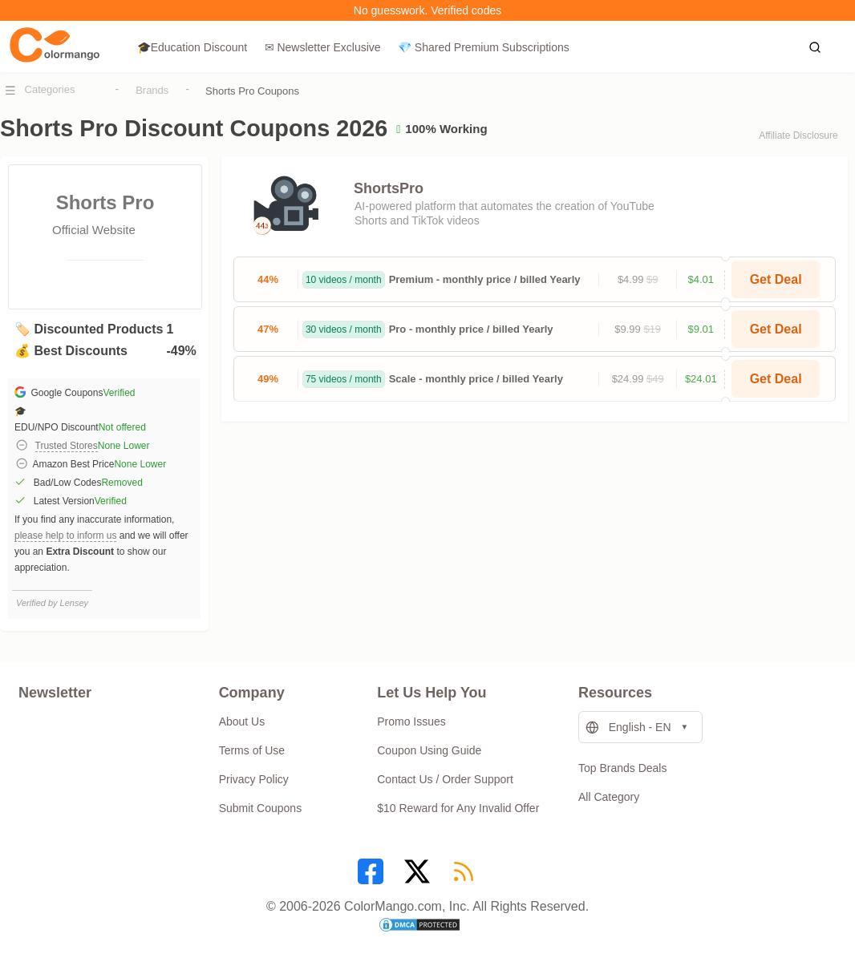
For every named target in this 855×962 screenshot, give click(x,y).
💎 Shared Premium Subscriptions (483, 47)
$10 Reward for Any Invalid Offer (458, 808)
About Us (242, 721)
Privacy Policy (254, 779)
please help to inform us (65, 535)
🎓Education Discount (192, 47)
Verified (119, 392)
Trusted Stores (66, 445)
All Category (608, 796)
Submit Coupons (260, 808)
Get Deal (776, 279)
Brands (152, 90)
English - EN (628, 727)
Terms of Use (252, 750)
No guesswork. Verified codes (427, 10)
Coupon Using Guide (429, 750)
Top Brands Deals (622, 768)
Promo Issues (411, 721)
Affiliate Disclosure (798, 135)
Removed (121, 482)
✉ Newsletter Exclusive (323, 47)
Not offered (122, 427)
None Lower (124, 445)
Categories (50, 89)
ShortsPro (388, 188)
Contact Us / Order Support (445, 779)
